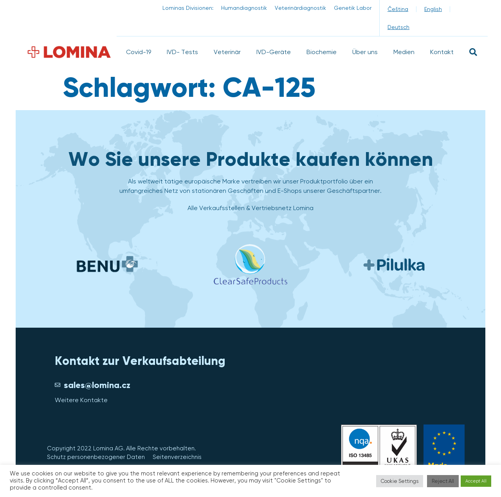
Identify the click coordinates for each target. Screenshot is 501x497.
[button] (473, 52)
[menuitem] (398, 9)
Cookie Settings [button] (399, 481)
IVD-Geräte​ (273, 52)
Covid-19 (138, 52)
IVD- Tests (182, 52)
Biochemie (321, 52)
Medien (403, 52)
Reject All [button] (443, 481)
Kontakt (442, 52)
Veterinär (227, 52)
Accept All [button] (476, 481)
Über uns (365, 52)
